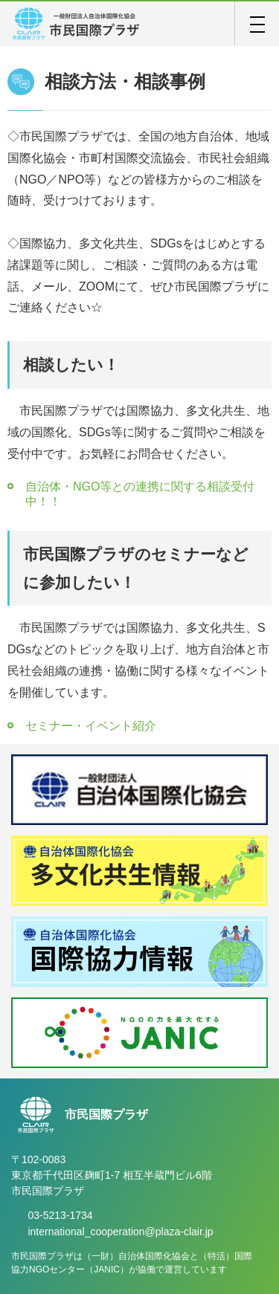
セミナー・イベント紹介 (90, 725)
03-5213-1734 (60, 1215)
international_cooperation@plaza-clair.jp (120, 1232)
